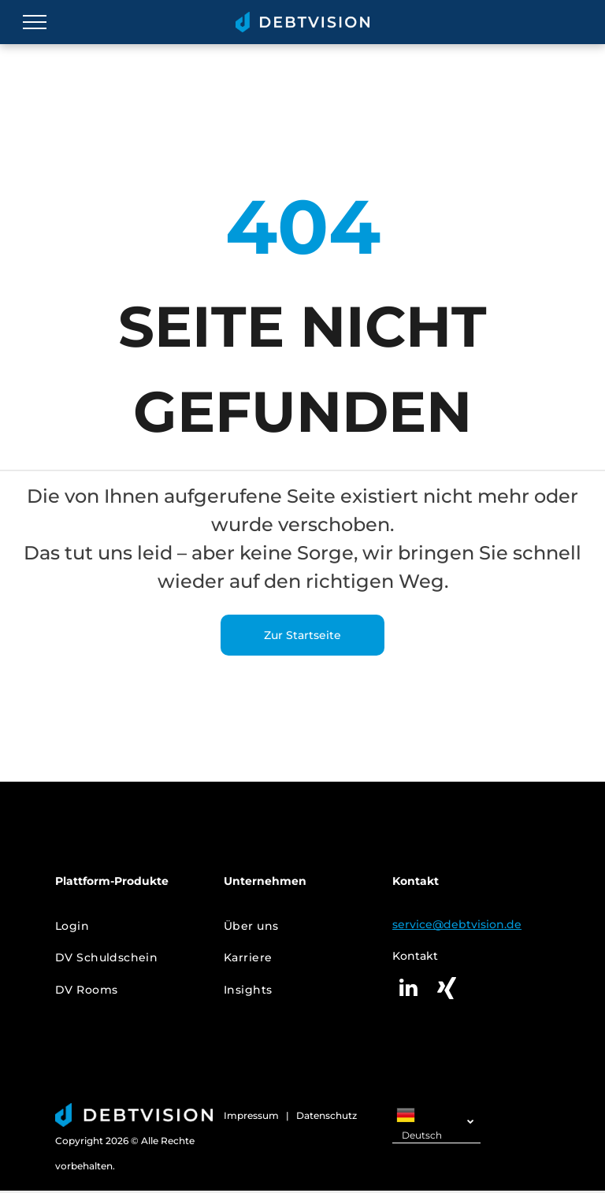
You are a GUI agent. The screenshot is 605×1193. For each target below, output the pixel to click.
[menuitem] (128, 926)
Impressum (251, 1115)
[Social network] (446, 990)
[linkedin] (408, 990)
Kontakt (415, 956)
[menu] (34, 22)
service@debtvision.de (456, 924)
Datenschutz (326, 1115)
